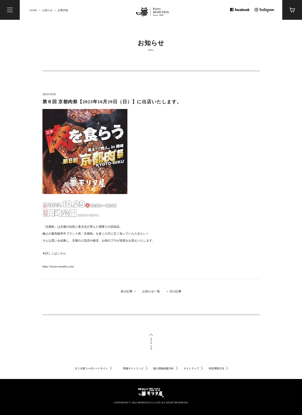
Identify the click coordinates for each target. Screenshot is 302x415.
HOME (33, 10)
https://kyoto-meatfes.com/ (58, 266)
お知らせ (47, 10)
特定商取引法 (216, 368)
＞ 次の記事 (174, 291)
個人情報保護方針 (163, 368)
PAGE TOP (151, 344)
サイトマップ (191, 368)
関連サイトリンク (133, 368)
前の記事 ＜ (128, 291)
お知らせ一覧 (151, 291)
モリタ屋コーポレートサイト (91, 368)
